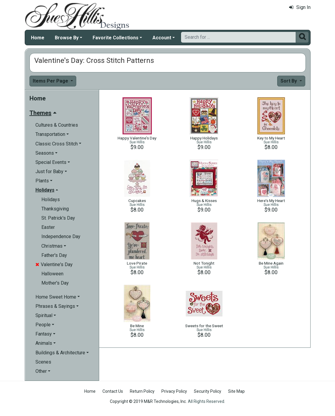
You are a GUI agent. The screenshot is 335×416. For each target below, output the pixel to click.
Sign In (300, 7)
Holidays (50, 199)
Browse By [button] (67, 38)
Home (37, 38)
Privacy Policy (174, 391)
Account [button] (161, 38)
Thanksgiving (55, 209)
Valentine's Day (54, 264)
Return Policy (142, 391)
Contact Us (112, 391)
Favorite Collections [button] (115, 38)
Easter (48, 227)
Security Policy (207, 391)
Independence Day (60, 236)
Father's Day (54, 255)
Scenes (43, 362)
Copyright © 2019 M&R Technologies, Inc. (148, 401)
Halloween (52, 274)
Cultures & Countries (56, 125)
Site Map (236, 391)
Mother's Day (55, 283)
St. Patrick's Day (58, 218)
